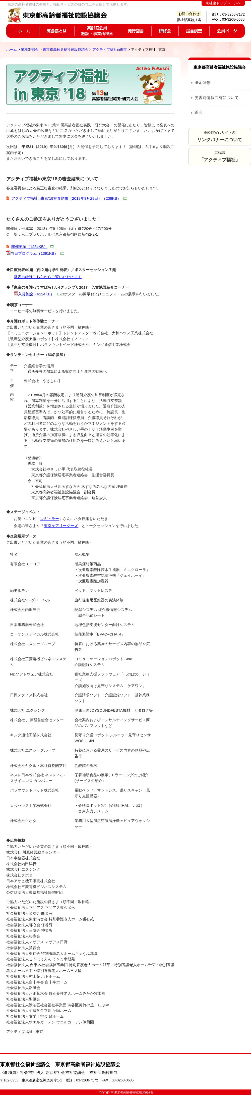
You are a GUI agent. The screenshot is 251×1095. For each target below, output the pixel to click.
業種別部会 (29, 49)
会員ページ (227, 31)
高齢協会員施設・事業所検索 (97, 31)
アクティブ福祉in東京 (109, 49)
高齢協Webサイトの (219, 136)
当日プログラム (37, 253)
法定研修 (203, 82)
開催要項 (32, 246)
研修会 (164, 31)
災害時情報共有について (217, 97)
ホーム (22, 31)
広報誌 (219, 156)
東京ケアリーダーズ (61, 526)
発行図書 (135, 31)
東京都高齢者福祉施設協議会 (65, 49)
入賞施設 (39, 294)
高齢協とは (56, 31)
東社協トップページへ (223, 3)
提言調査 (194, 31)
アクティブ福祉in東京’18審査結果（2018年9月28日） (69, 198)
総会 (199, 112)
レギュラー (49, 518)
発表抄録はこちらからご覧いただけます (48, 277)
